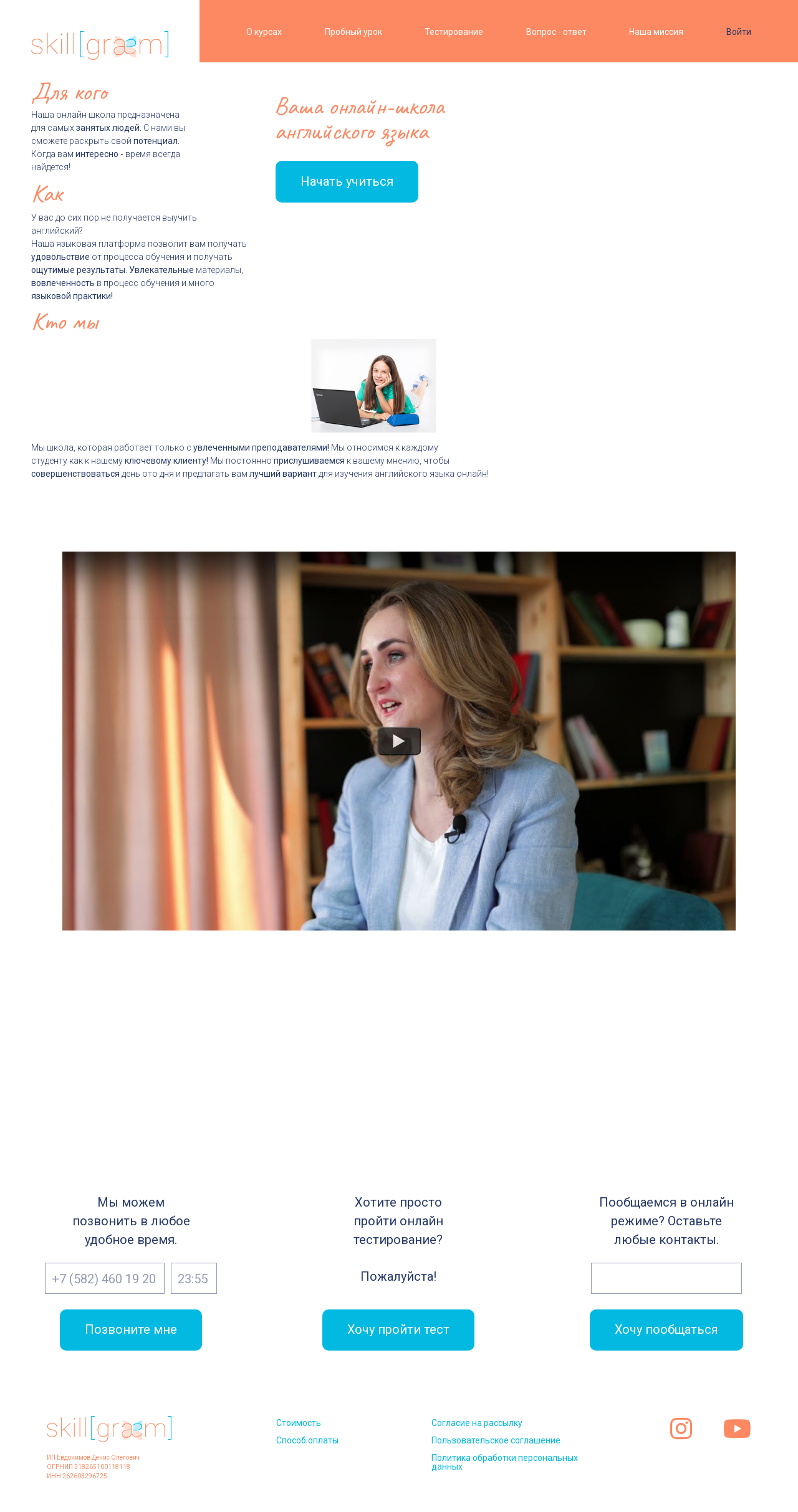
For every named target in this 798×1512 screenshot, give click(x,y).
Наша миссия (656, 32)
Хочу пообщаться (666, 1330)
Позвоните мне (131, 1330)
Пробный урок (353, 32)
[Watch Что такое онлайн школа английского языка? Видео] (399, 741)
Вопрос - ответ (556, 32)
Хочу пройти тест (398, 1330)
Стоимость (298, 1423)
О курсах (264, 32)
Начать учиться (345, 181)
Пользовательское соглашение (495, 1440)
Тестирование (454, 32)
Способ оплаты (307, 1440)
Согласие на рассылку (476, 1423)
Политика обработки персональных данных (504, 1462)
